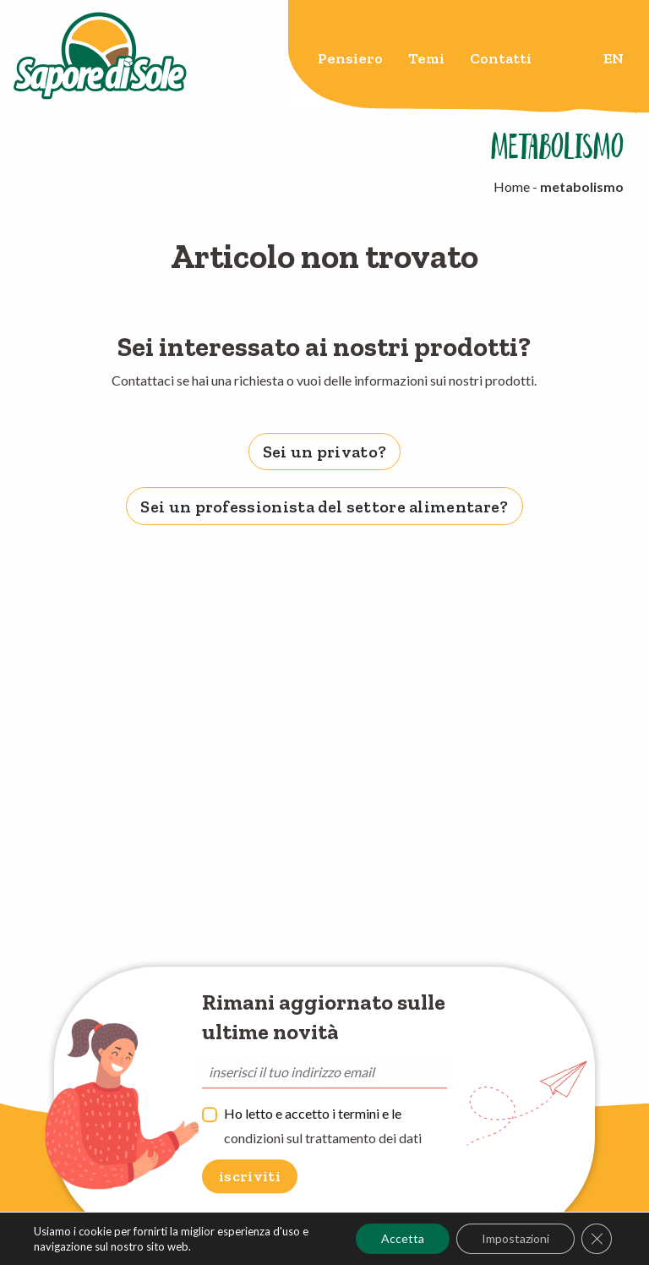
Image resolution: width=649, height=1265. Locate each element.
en (613, 58)
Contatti (501, 58)
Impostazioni (515, 1238)
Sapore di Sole (100, 56)
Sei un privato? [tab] (325, 451)
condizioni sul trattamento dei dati (323, 1138)
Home (512, 186)
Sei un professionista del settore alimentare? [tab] (324, 506)
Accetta (402, 1238)
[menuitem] (350, 61)
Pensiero (350, 58)
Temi (426, 58)
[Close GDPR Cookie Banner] (596, 1239)
